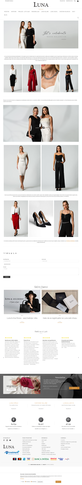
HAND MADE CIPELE (16, 19)
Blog (12, 21)
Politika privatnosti (26, 460)
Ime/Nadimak (6, 277)
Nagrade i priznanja (65, 462)
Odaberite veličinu (46, 469)
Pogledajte (13, 427)
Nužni (23, 481)
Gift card (44, 467)
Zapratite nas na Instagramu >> (41, 447)
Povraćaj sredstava (26, 465)
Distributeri (44, 463)
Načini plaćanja (26, 467)
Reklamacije (25, 462)
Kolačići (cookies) (26, 472)
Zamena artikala (26, 471)
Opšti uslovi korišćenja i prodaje (29, 458)
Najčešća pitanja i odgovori (48, 471)
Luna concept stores (65, 465)
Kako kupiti (44, 458)
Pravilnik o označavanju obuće (49, 472)
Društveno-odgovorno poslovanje (69, 460)
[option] (15, 19)
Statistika (28, 481)
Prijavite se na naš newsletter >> (68, 447)
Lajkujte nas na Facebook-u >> (14, 447)
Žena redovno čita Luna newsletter (68, 444)
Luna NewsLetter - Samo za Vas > (41, 19)
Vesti (43, 460)
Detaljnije (22, 478)
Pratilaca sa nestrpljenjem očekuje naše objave (41, 444)
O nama (63, 458)
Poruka (4, 285)
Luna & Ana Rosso (66, 19)
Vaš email (44, 277)
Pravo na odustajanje (27, 463)
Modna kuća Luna (6, 21)
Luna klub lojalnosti (46, 465)
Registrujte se (69, 1)
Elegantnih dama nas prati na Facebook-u (14, 444)
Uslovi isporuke (25, 469)
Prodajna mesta (64, 467)
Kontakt (62, 463)
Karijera (43, 462)
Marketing (34, 481)
